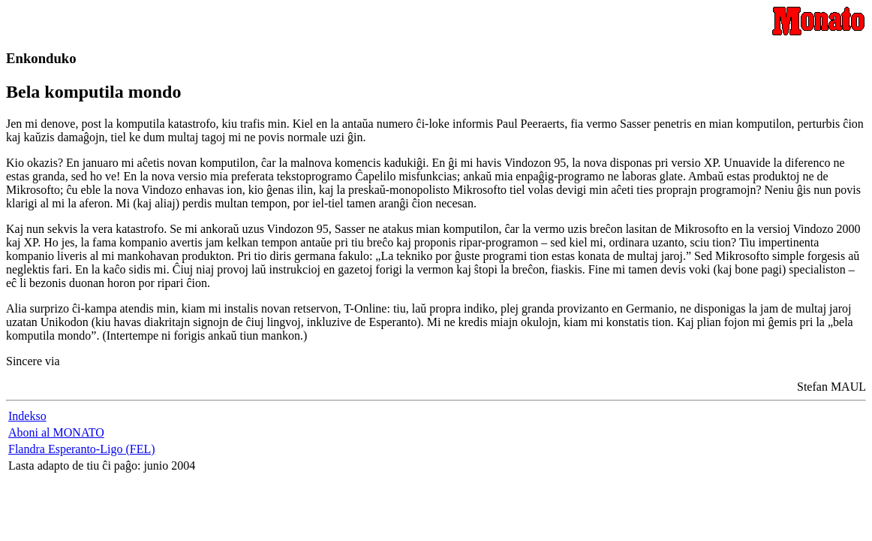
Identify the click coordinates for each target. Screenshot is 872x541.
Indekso (27, 416)
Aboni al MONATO (56, 432)
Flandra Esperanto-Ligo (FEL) (81, 449)
